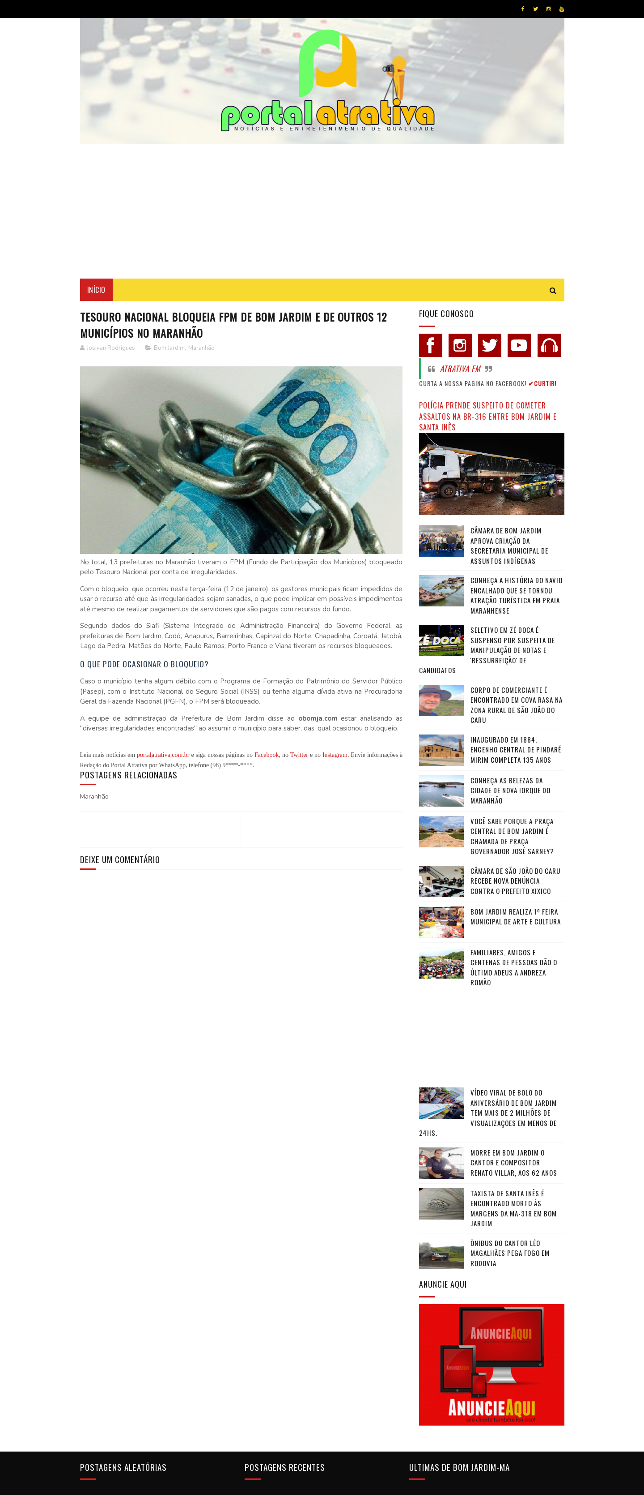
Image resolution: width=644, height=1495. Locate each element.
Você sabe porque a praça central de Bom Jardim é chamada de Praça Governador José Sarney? (512, 836)
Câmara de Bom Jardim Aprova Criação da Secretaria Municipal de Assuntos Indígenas (509, 545)
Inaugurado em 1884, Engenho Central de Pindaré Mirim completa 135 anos (515, 750)
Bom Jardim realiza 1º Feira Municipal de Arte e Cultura (515, 916)
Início (96, 289)
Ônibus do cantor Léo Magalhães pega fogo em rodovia (510, 1253)
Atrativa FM (460, 368)
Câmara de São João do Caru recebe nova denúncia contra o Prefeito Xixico (515, 881)
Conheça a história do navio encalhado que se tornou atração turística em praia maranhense (516, 595)
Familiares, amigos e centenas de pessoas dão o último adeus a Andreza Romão (513, 967)
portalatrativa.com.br (163, 755)
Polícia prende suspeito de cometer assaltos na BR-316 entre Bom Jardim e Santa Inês (488, 416)
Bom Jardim (169, 348)
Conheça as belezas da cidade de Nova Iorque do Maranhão (510, 790)
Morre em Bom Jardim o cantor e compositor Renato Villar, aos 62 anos (513, 1162)
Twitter (299, 755)
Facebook (266, 755)
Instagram (334, 755)
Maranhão (201, 348)
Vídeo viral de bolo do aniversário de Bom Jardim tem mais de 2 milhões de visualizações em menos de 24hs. (488, 1112)
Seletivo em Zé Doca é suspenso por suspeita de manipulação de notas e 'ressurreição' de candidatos (487, 650)
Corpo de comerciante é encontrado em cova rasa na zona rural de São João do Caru (516, 705)
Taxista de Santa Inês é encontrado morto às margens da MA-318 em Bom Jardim (513, 1208)
